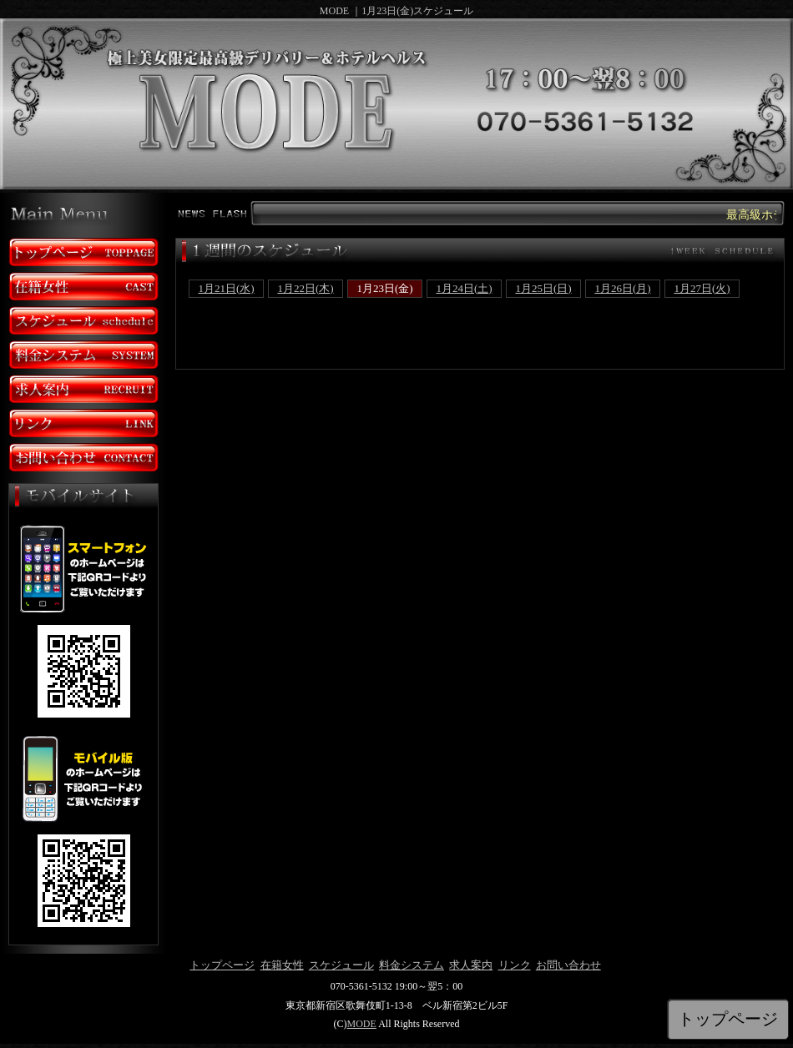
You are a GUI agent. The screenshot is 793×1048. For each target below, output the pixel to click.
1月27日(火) (702, 288)
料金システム (411, 965)
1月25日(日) (543, 288)
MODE (361, 1024)
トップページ (222, 965)
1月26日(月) (622, 288)
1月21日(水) (226, 288)
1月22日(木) (305, 288)
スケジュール (341, 965)
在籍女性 (282, 965)
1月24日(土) (464, 288)
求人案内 (470, 965)
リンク (514, 965)
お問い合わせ (568, 965)
